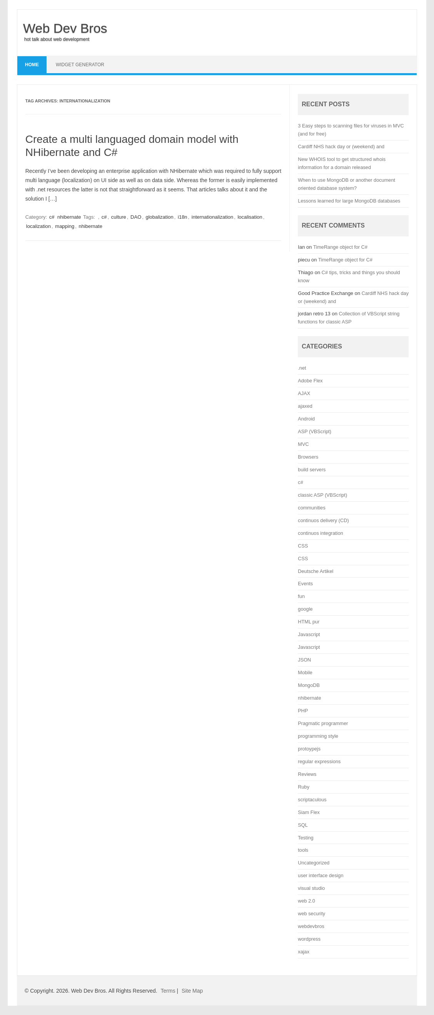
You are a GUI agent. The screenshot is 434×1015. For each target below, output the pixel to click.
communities (311, 508)
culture (118, 217)
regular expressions (319, 761)
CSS (303, 546)
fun (301, 596)
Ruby (303, 787)
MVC (303, 444)
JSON (304, 660)
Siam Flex (309, 812)
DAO (135, 217)
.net (302, 368)
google (305, 609)
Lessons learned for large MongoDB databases (349, 201)
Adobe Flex (310, 381)
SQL (302, 825)
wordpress (309, 939)
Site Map (192, 991)
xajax (303, 952)
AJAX (304, 393)
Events (305, 583)
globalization (160, 217)
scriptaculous (312, 799)
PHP (303, 711)
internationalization (212, 217)
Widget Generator (80, 64)
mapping (64, 226)
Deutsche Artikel (315, 571)
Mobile (305, 672)
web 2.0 (306, 901)
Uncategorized (313, 863)
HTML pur (308, 622)
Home (32, 64)
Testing (305, 838)
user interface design (320, 875)
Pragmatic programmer (323, 723)
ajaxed (305, 406)
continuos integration (320, 533)
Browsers (308, 457)
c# (52, 217)
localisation (249, 217)
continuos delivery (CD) (323, 520)
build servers (312, 469)
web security (311, 913)
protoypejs (309, 749)
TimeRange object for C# (340, 247)
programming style (318, 736)
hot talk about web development (56, 39)
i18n (182, 217)
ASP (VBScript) (314, 431)
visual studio (311, 888)
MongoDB (309, 685)
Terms (168, 991)
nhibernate (69, 217)
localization (38, 226)
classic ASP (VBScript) (322, 495)
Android (306, 419)
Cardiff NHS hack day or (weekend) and (341, 146)
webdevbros (311, 926)
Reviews (307, 774)
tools (303, 850)
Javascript (309, 634)
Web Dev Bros (65, 28)
